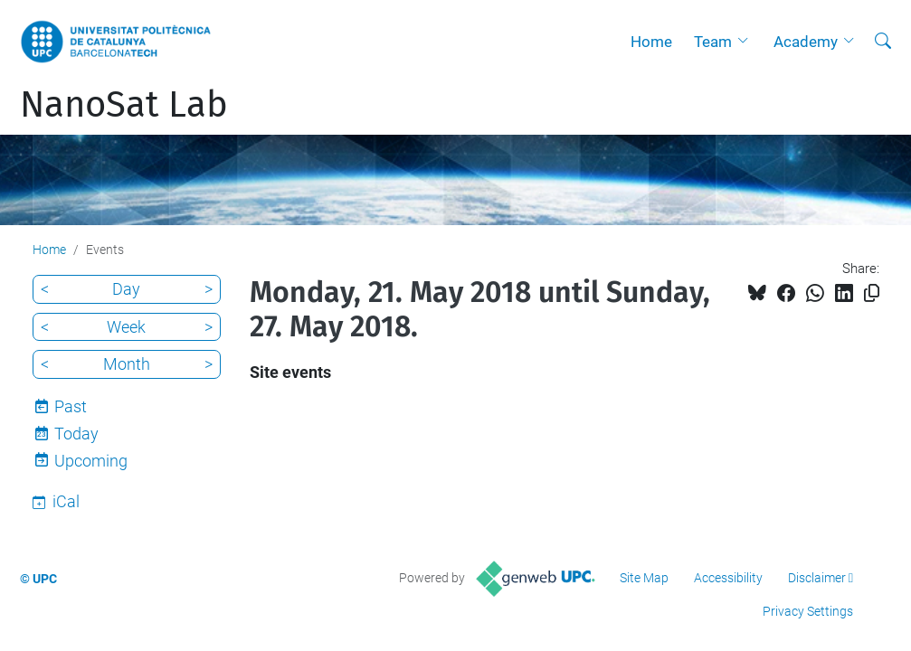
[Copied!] (871, 293)
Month (126, 363)
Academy (805, 42)
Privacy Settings (808, 611)
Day (126, 288)
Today (76, 433)
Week (126, 326)
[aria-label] (883, 41)
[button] (747, 41)
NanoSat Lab (124, 105)
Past (70, 406)
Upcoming (91, 460)
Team (713, 42)
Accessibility (728, 578)
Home (651, 42)
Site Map (644, 578)
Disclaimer (817, 578)
